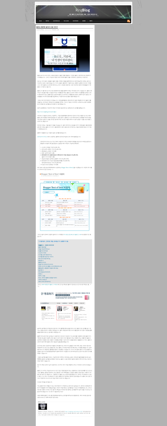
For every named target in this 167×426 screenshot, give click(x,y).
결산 (55, 112)
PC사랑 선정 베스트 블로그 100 (72, 234)
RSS (129, 21)
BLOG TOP (40, 21)
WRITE (91, 21)
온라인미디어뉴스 (42, 136)
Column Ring (40, 29)
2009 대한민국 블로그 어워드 (50, 284)
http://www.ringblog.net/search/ (45, 112)
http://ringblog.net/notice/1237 (74, 411)
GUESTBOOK (75, 21)
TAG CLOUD (66, 21)
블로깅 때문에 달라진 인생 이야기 (47, 27)
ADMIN (84, 21)
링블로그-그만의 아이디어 (83, 11)
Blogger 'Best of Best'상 (67, 167)
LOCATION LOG (56, 21)
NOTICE (47, 21)
